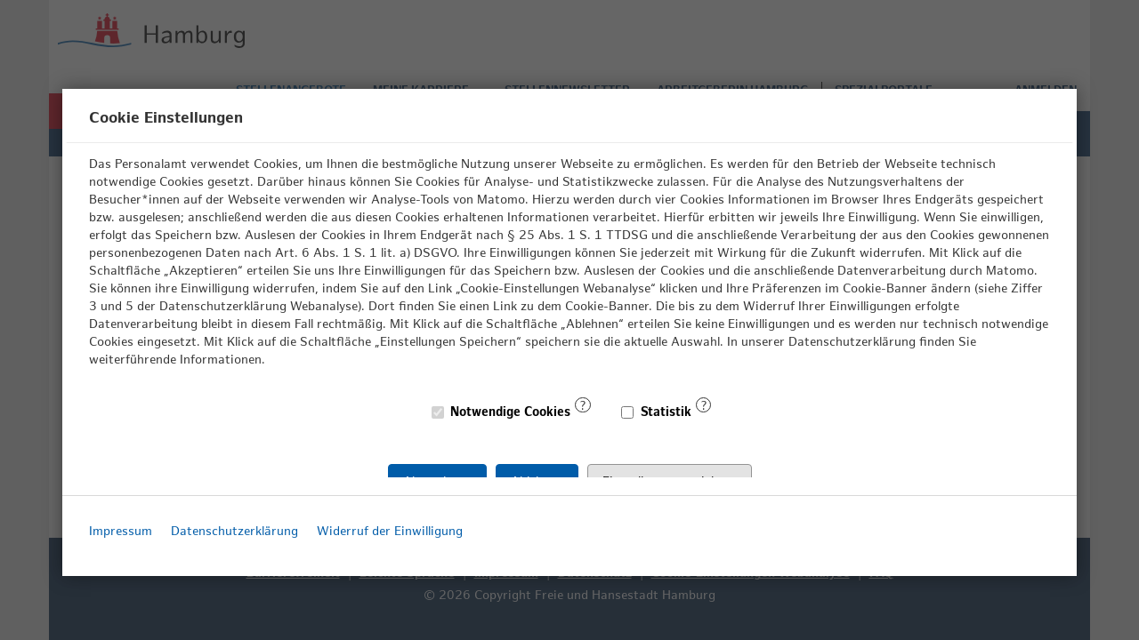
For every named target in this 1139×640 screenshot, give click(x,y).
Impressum (120, 531)
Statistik (656, 412)
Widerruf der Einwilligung (390, 531)
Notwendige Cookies (501, 412)
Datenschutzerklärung (234, 531)
